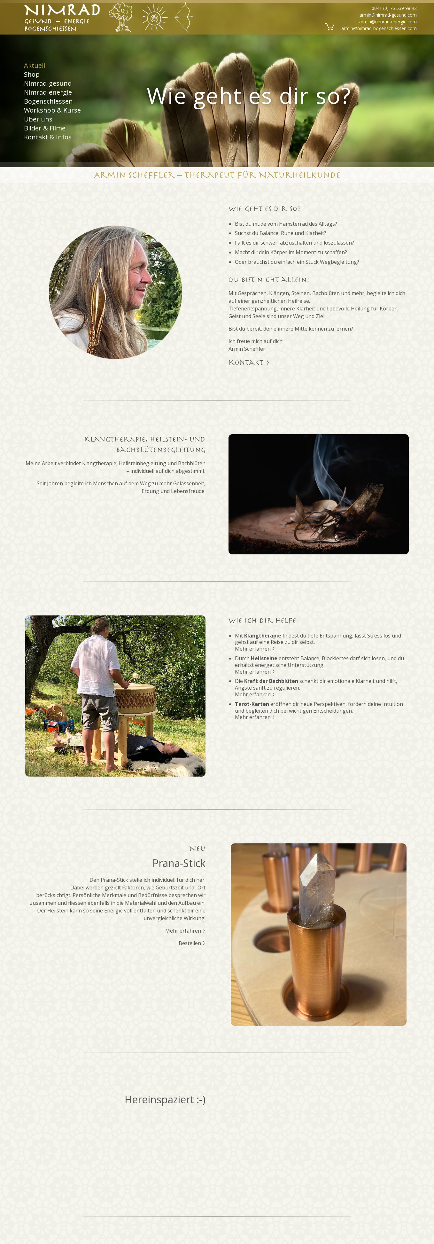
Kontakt (249, 362)
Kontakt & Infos (48, 137)
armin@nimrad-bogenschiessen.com (379, 28)
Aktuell (34, 65)
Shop (32, 74)
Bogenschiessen (48, 101)
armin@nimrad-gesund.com (388, 15)
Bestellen (192, 943)
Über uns (38, 119)
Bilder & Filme (45, 128)
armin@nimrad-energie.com (388, 22)
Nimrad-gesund (48, 83)
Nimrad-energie (48, 92)
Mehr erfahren (255, 648)
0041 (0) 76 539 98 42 (394, 8)
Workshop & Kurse (52, 110)
